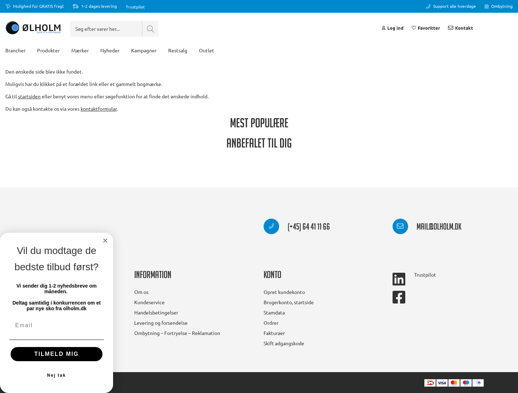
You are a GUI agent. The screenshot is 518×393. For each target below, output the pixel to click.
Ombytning (499, 6)
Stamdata (274, 312)
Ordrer (271, 322)
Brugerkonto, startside (289, 302)
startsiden (29, 105)
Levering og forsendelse (161, 322)
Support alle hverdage (451, 6)
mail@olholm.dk (427, 227)
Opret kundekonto (284, 292)
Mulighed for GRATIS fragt (34, 6)
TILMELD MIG (56, 354)
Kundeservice (149, 302)
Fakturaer (274, 333)
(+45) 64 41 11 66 (297, 227)
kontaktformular (99, 117)
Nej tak (56, 375)
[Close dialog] (105, 240)
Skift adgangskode (284, 343)
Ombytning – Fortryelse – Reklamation (177, 333)
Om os (141, 292)
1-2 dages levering (95, 6)
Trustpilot (135, 7)
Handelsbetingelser (156, 312)
